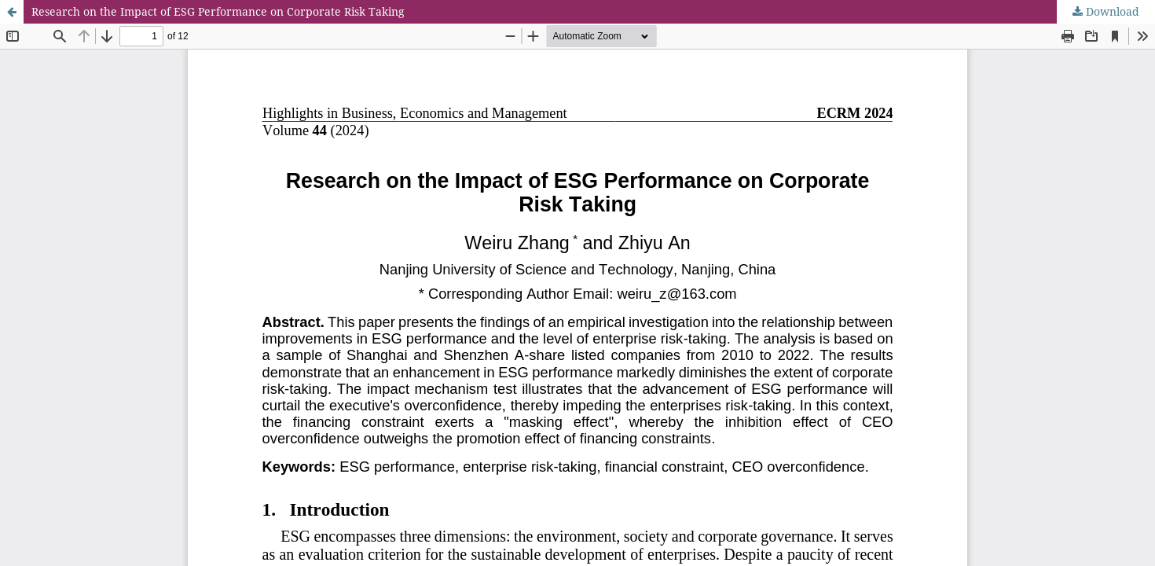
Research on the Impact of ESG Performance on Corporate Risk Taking (218, 11)
